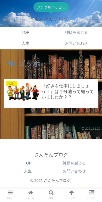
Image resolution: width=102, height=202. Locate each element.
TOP (28, 163)
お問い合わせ (74, 171)
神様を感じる (74, 163)
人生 (28, 171)
